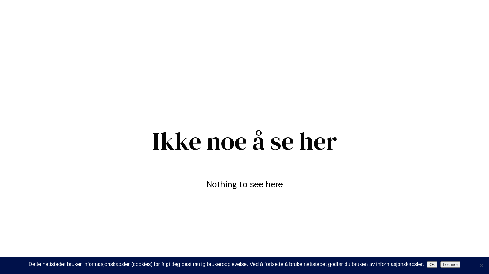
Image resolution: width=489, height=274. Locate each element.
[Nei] (481, 265)
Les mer (450, 264)
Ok (432, 264)
